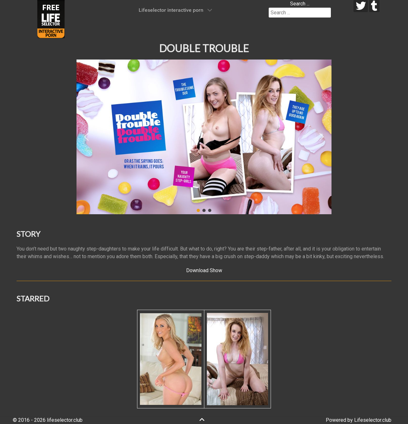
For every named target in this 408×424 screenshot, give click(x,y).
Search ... (300, 4)
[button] (86, 137)
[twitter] (360, 6)
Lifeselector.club (372, 420)
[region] (204, 136)
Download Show (204, 270)
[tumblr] (374, 6)
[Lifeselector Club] (51, 19)
